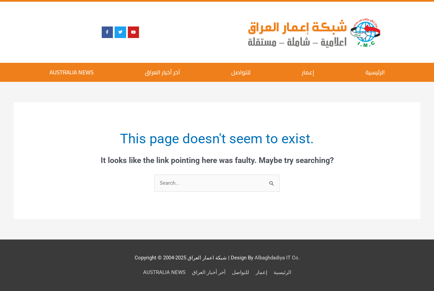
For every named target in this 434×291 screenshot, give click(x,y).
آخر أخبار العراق (162, 72)
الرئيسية (375, 72)
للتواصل (241, 72)
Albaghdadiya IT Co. (277, 258)
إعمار (308, 72)
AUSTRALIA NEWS (72, 72)
